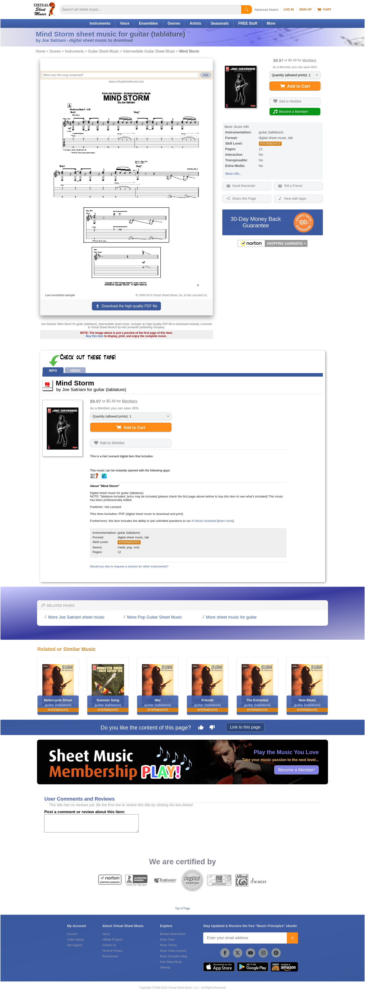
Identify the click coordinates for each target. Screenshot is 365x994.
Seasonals (220, 23)
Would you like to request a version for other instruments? (129, 566)
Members (309, 60)
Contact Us (109, 945)
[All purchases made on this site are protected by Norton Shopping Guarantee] (273, 246)
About (105, 934)
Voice (124, 23)
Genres (174, 23)
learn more (225, 521)
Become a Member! (296, 769)
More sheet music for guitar (231, 617)
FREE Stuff (247, 23)
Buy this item (94, 336)
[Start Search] (246, 9)
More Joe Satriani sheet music (76, 617)
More (271, 23)
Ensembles (148, 23)
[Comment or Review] (91, 823)
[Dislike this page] (212, 728)
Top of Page (182, 908)
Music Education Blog (173, 956)
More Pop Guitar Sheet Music (154, 617)
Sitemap (165, 967)
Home (40, 51)
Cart (324, 9)
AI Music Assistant (204, 521)
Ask (205, 75)
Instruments (100, 23)
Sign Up (305, 9)
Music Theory (168, 945)
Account (72, 934)
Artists (195, 23)
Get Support (74, 945)
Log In (288, 9)
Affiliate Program (112, 939)
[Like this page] (201, 728)
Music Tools (167, 939)
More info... (233, 174)
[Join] (292, 938)
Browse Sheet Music (172, 934)
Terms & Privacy (112, 950)
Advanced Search (266, 9)
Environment (110, 956)
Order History (75, 939)
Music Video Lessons (173, 950)
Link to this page (245, 727)
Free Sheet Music (171, 962)
